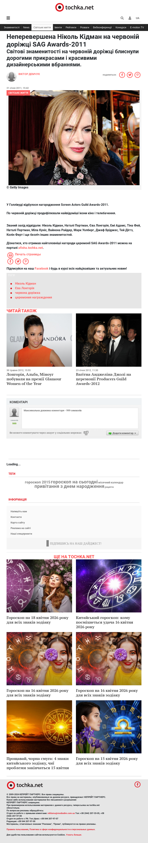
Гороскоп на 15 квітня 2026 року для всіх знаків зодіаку (107, 761)
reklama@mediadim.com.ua (61, 813)
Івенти (58, 27)
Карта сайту (18, 522)
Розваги (84, 27)
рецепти (109, 487)
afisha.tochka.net (30, 248)
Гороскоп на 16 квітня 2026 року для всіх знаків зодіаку (37, 693)
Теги (12, 473)
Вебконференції (102, 27)
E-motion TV (137, 27)
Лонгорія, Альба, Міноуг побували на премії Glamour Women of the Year (34, 379)
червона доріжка (27, 293)
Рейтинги (71, 27)
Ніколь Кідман (25, 283)
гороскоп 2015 (37, 482)
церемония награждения (33, 297)
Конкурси (121, 27)
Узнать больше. (74, 835)
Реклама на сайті (21, 528)
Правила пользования (17, 829)
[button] (130, 18)
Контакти (16, 517)
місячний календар (110, 482)
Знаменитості (11, 27)
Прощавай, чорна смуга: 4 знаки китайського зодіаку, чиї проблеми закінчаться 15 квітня (38, 763)
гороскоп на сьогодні (74, 482)
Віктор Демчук (29, 74)
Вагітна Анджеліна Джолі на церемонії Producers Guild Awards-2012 (103, 379)
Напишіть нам (19, 511)
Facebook (41, 268)
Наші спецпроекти (21, 533)
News (26, 27)
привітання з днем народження (69, 486)
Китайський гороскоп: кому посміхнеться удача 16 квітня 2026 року (104, 622)
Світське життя (42, 27)
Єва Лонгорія (24, 288)
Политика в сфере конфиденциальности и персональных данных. (62, 829)
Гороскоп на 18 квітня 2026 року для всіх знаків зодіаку (37, 620)
